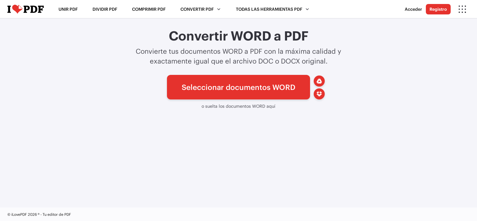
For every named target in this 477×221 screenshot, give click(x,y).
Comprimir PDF (149, 9)
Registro (438, 9)
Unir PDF (68, 9)
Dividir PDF (105, 9)
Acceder (413, 9)
